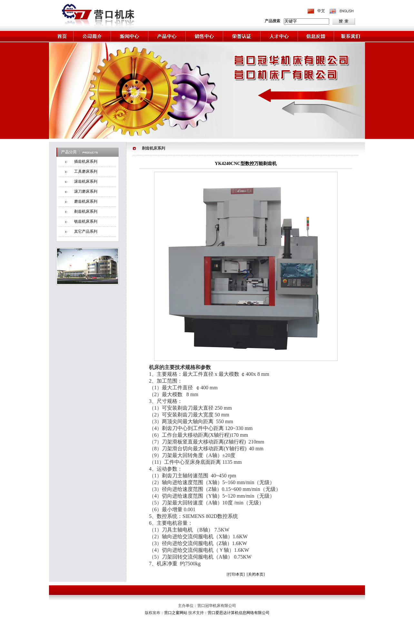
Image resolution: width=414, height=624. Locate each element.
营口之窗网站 (176, 612)
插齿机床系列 (85, 161)
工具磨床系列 (85, 171)
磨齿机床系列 (85, 201)
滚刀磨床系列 (85, 191)
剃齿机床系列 (85, 211)
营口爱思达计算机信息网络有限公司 (239, 612)
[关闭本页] (256, 574)
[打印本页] (236, 574)
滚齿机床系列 (85, 181)
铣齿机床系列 (85, 221)
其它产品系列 (85, 231)
